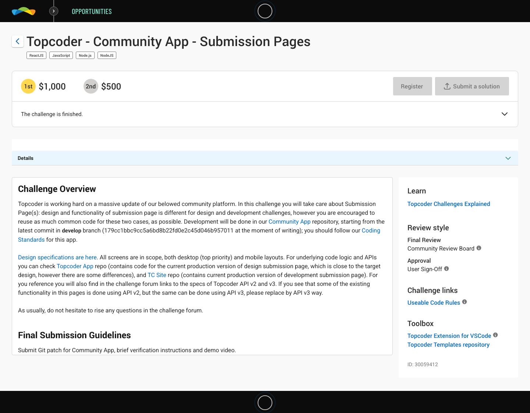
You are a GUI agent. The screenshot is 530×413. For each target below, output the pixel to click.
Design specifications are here (57, 257)
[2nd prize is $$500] (91, 86)
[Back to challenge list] (18, 41)
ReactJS (36, 55)
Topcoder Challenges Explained (448, 204)
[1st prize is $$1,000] (28, 86)
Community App (290, 221)
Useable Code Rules (433, 302)
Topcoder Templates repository (448, 344)
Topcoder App (75, 266)
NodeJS (107, 55)
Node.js (85, 55)
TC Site (157, 275)
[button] (504, 114)
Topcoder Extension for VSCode (449, 336)
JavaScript (61, 55)
